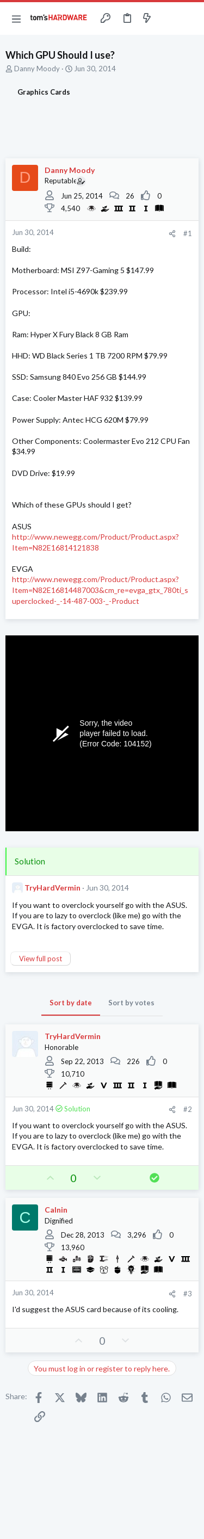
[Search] (189, 18)
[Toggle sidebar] (168, 18)
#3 (187, 1293)
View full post (40, 958)
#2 (187, 1109)
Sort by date (71, 1002)
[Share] (172, 233)
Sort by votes (131, 1002)
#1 (187, 233)
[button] (16, 18)
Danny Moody (37, 68)
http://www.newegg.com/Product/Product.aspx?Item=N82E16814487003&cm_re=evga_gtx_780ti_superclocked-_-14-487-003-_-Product (100, 589)
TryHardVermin (52, 887)
